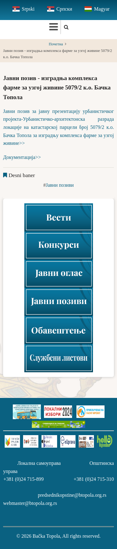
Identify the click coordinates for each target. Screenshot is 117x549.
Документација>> (22, 157)
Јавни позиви (60, 185)
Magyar (102, 9)
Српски (64, 9)
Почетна (56, 44)
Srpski (28, 9)
